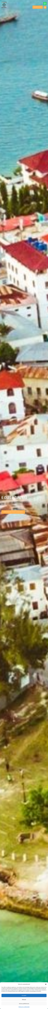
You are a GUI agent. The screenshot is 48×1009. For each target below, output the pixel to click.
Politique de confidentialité (24, 1006)
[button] (46, 984)
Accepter (24, 995)
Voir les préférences (24, 1003)
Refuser (24, 999)
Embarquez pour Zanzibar (13, 511)
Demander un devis (37, 7)
